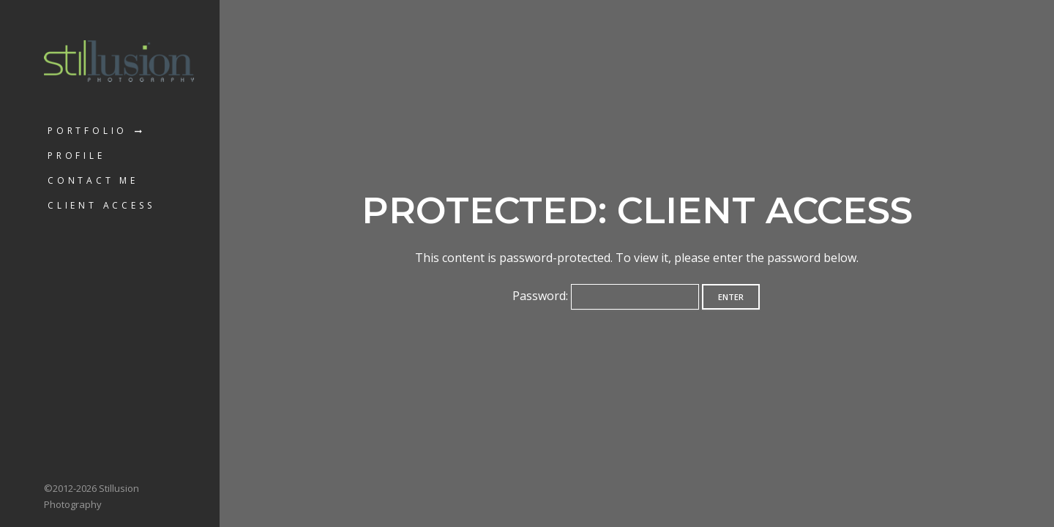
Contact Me (93, 180)
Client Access (101, 205)
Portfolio (87, 130)
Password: (605, 296)
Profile (76, 155)
